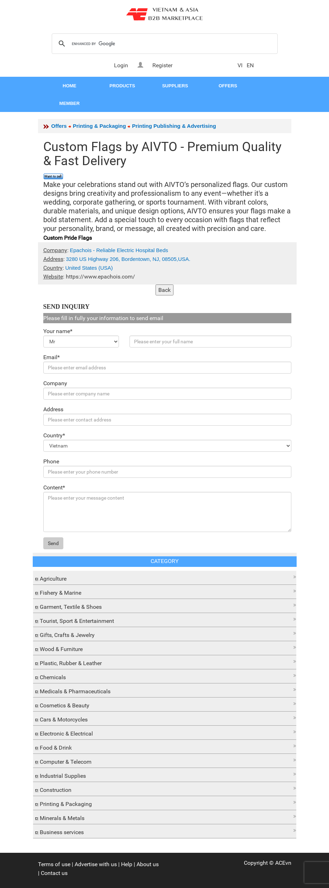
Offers (59, 126)
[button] (164, 577)
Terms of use (54, 864)
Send (53, 543)
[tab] (164, 578)
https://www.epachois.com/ (100, 276)
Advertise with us (96, 864)
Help (126, 864)
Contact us (54, 873)
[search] (163, 44)
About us (148, 864)
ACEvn (283, 862)
